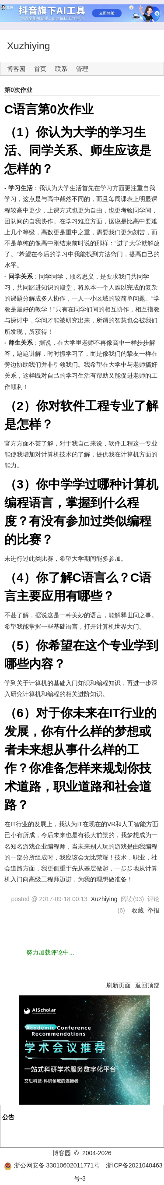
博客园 (16, 68)
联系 (61, 68)
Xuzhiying (28, 45)
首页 (40, 68)
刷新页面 (118, 985)
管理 (82, 68)
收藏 (138, 910)
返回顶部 (147, 985)
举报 (153, 910)
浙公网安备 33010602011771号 (52, 1165)
